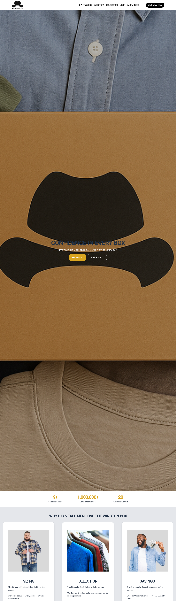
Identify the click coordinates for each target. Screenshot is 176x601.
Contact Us (112, 5)
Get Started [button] (77, 257)
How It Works (85, 5)
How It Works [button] (97, 257)
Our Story (99, 5)
